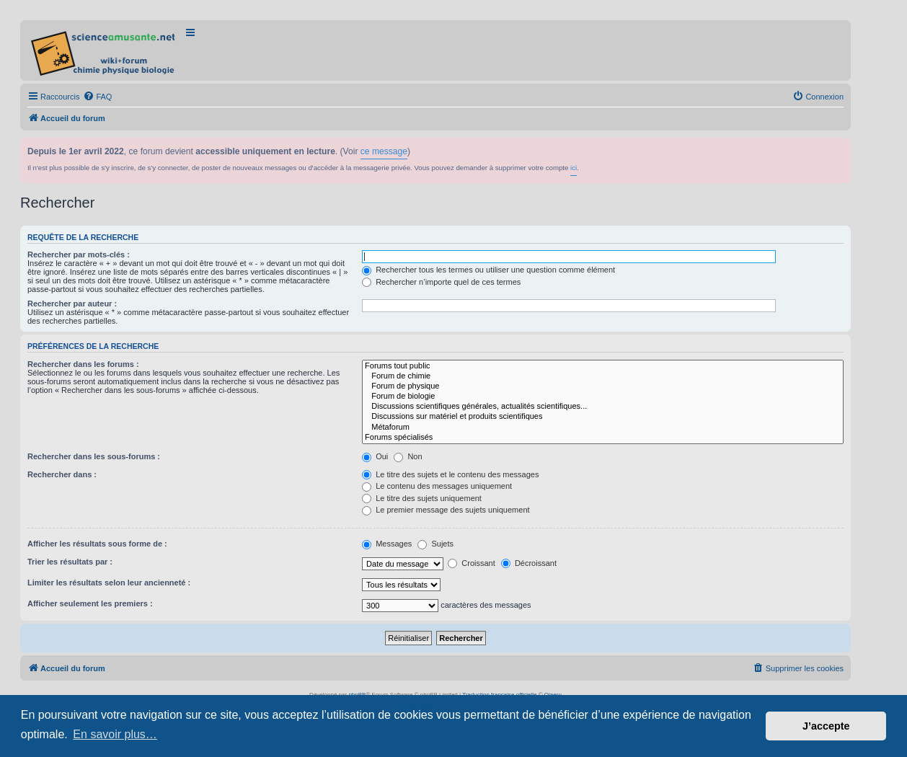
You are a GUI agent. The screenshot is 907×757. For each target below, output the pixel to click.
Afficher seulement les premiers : (90, 603)
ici (573, 168)
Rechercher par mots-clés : (78, 254)
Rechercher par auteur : (72, 303)
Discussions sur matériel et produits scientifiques (602, 417)
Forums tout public (602, 366)
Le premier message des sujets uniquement (445, 509)
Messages (387, 543)
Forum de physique (602, 386)
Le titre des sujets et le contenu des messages (450, 474)
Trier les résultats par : (69, 561)
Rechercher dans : (62, 474)
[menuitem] (97, 96)
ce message (383, 151)
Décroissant (529, 563)
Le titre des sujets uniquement (422, 498)
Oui (375, 456)
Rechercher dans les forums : (83, 364)
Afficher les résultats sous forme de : (97, 543)
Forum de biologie (602, 396)
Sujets (435, 543)
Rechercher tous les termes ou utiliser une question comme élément (488, 269)
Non (408, 456)
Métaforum (602, 427)
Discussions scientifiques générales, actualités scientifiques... (602, 407)
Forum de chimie (602, 376)
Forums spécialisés (602, 438)
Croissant (471, 563)
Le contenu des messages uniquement (437, 486)
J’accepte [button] (826, 726)
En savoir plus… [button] (115, 734)
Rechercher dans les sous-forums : (93, 456)
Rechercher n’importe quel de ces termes (441, 282)
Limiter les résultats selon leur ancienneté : (108, 582)
